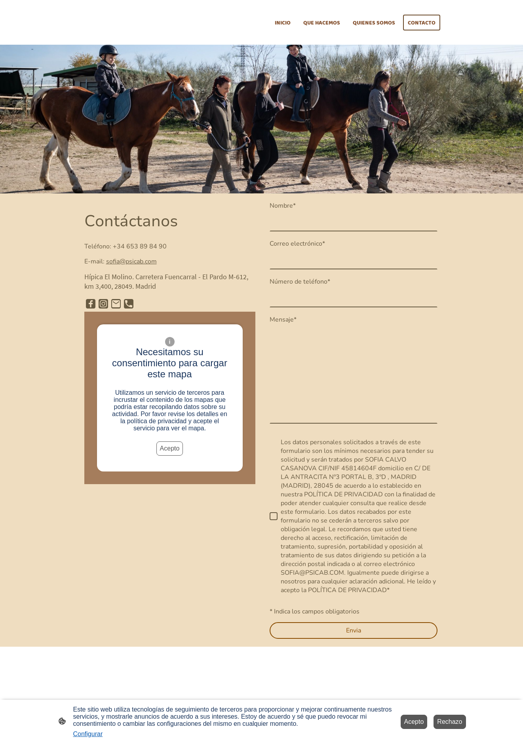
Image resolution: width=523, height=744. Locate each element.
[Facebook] (90, 304)
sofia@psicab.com (131, 261)
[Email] (116, 304)
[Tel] (128, 304)
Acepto (170, 448)
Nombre (283, 205)
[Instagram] (103, 304)
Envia (353, 630)
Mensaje (283, 319)
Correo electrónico (297, 243)
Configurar (88, 734)
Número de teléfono (300, 281)
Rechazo (449, 721)
